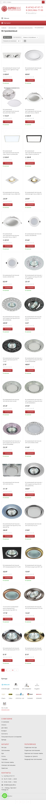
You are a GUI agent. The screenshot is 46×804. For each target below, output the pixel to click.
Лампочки (4, 768)
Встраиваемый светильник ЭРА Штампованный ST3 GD (33, 649)
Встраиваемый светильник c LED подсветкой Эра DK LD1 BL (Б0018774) (12, 525)
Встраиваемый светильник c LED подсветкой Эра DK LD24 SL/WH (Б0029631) (33, 401)
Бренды (3, 740)
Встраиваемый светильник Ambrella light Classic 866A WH (11, 193)
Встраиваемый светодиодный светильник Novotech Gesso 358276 (33, 111)
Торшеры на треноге (31, 756)
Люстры (3, 747)
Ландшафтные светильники (33, 759)
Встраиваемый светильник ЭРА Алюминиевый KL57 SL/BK (12, 566)
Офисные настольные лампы (33, 753)
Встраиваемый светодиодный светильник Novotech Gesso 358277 (11, 235)
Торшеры (4, 759)
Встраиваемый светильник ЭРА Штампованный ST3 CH (11, 649)
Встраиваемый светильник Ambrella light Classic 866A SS (33, 193)
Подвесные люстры (30, 747)
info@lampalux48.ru (10, 785)
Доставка (4, 728)
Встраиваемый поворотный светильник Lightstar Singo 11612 (11, 69)
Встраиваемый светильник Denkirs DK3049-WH (33, 234)
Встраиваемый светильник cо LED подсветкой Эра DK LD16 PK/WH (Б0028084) (12, 442)
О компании (5, 722)
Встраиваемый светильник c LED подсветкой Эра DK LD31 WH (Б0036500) (11, 318)
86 (12, 670)
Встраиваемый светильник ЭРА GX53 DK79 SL (11, 483)
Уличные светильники (8, 765)
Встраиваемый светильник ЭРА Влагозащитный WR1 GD (33, 566)
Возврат (4, 731)
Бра (2, 753)
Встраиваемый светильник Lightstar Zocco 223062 (33, 68)
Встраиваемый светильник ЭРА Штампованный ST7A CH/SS (33, 318)
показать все (5, 710)
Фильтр (7, 37)
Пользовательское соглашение (11, 737)
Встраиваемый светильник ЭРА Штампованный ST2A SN (33, 607)
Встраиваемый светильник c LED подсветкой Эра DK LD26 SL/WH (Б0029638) (33, 359)
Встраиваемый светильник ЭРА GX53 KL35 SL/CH (33, 524)
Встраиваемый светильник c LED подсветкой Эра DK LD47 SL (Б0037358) (33, 276)
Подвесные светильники (32, 750)
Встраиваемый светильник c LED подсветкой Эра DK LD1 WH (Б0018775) (33, 484)
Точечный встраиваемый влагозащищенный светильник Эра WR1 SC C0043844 (10, 608)
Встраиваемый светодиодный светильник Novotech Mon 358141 (11, 111)
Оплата (3, 725)
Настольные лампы (7, 762)
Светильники (5, 750)
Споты (3, 756)
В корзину (7, 80)
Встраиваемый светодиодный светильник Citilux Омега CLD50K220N (11, 152)
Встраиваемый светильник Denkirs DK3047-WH (11, 276)
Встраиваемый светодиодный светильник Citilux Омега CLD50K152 (33, 152)
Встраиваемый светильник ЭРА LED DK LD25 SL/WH (11, 400)
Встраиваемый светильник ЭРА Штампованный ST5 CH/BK (11, 359)
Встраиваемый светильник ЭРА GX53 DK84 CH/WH (33, 441)
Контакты (4, 734)
